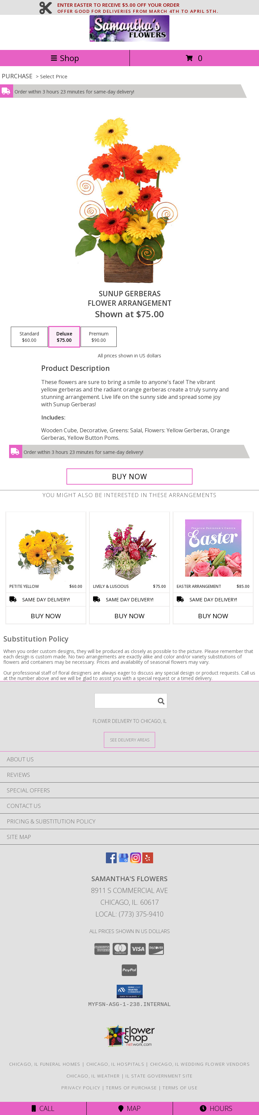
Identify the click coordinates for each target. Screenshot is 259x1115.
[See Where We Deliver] (129, 739)
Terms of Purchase (131, 1088)
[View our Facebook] (111, 861)
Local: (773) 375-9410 (129, 914)
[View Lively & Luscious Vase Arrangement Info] (130, 548)
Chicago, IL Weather (93, 1076)
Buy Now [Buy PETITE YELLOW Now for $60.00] (46, 615)
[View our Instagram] (135, 861)
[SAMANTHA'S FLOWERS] (129, 40)
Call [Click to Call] (43, 1108)
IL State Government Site (159, 1076)
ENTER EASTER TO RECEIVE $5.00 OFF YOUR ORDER (137, 5)
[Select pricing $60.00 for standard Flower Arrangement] (29, 337)
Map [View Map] (129, 1108)
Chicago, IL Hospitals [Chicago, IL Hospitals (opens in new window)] (115, 1064)
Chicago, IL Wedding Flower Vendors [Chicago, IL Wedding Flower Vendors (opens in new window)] (200, 1064)
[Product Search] (130, 700)
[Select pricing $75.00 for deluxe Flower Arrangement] (64, 337)
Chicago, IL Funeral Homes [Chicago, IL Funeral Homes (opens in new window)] (45, 1064)
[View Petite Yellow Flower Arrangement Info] (46, 548)
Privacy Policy (80, 1088)
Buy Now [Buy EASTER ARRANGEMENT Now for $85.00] (213, 615)
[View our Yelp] (147, 861)
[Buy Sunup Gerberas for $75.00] (129, 476)
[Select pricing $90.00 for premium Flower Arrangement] (98, 337)
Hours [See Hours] (216, 1108)
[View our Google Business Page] (123, 861)
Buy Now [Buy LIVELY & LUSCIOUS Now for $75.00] (129, 615)
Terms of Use (180, 1088)
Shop (65, 57)
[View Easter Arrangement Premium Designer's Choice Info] (213, 548)
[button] (130, 991)
